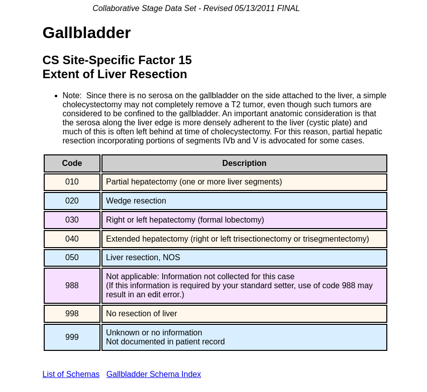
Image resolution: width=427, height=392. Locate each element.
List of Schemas (71, 374)
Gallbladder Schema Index (153, 374)
